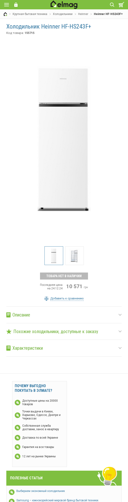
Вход (16, 4)
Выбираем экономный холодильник (40, 491)
